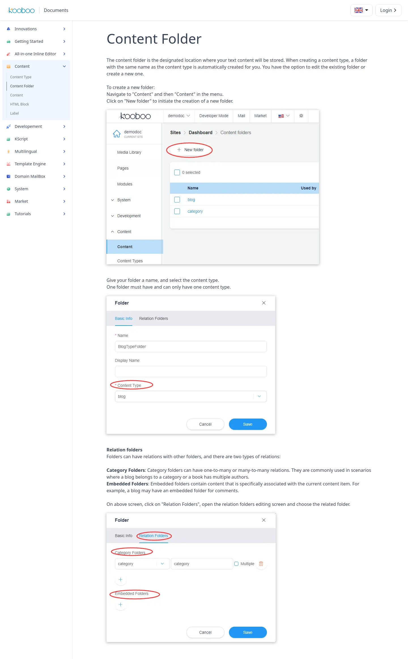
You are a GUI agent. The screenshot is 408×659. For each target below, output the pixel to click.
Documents (56, 10)
